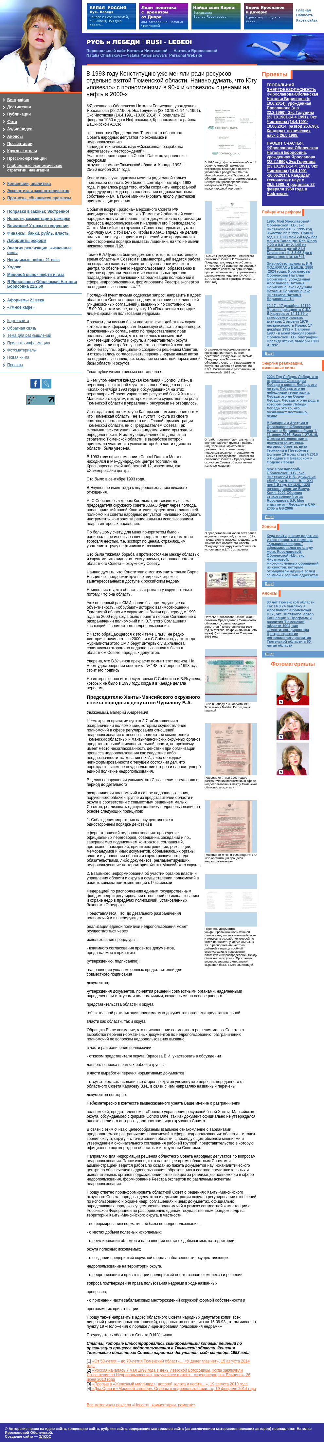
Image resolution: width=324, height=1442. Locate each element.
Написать (304, 15)
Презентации (19, 143)
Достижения (19, 107)
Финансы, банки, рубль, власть (38, 233)
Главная (303, 10)
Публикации (19, 114)
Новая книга (18, 357)
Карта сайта (18, 320)
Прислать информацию (28, 343)
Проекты (274, 74)
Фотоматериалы (293, 664)
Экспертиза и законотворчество (38, 191)
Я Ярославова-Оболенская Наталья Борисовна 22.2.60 (42, 284)
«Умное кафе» (20, 307)
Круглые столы (22, 151)
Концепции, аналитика (29, 183)
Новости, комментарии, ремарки (38, 218)
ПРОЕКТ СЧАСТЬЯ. (292, 168)
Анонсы (269, 593)
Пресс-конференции (27, 158)
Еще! (269, 353)
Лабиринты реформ (281, 212)
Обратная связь (21, 328)
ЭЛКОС (45, 1436)
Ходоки (269, 526)
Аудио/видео (19, 129)
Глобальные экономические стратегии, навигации (34, 167)
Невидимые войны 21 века (33, 260)
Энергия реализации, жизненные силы (282, 365)
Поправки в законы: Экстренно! (38, 211)
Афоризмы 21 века (25, 300)
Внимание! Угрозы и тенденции (38, 226)
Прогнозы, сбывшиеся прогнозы (39, 198)
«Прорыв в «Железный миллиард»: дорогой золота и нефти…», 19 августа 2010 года (170, 1384)
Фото (12, 121)
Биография (18, 100)
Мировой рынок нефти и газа (35, 274)
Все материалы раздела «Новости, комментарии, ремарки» (141, 1405)
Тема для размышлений (29, 335)
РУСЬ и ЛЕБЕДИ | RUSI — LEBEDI (139, 42)
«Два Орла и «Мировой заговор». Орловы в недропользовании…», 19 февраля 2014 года (173, 1388)
